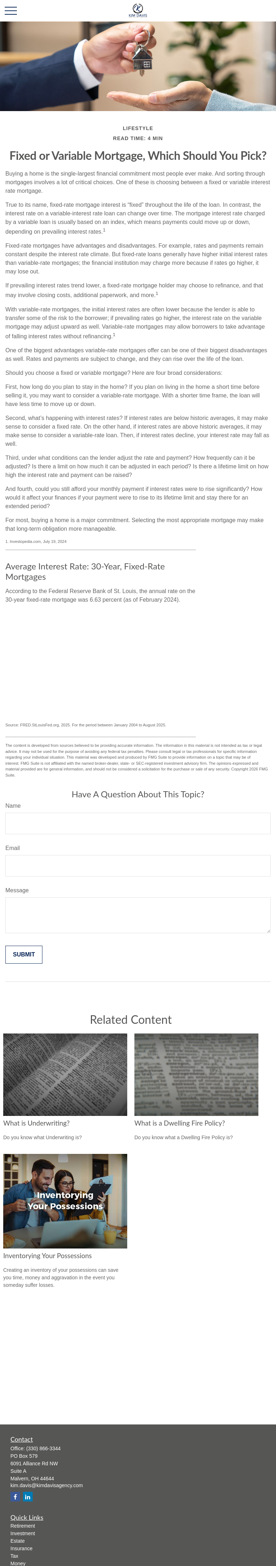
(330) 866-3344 (43, 1448)
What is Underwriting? (36, 1123)
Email (12, 848)
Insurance (21, 1548)
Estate (17, 1541)
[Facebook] (15, 1496)
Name (13, 806)
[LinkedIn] (28, 1496)
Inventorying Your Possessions (47, 1256)
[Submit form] (23, 955)
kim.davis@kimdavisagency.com (46, 1485)
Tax (14, 1556)
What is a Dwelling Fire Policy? (179, 1123)
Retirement (22, 1526)
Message (17, 890)
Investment (22, 1533)
